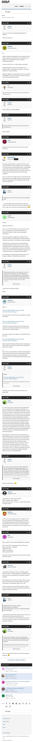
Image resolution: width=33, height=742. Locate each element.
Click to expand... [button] (16, 284)
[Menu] (4, 6)
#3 (30, 82)
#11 (30, 297)
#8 (30, 187)
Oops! (7, 689)
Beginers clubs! (9, 695)
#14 (30, 456)
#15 (30, 488)
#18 (30, 562)
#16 (30, 509)
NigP (7, 696)
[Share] (27, 23)
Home (4, 727)
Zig (6, 669)
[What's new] (26, 6)
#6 (30, 137)
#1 (30, 23)
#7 (30, 154)
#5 (30, 115)
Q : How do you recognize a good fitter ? (15, 688)
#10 (30, 261)
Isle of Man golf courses (11, 674)
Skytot (7, 676)
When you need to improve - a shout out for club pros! (18, 668)
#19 (30, 595)
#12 (30, 363)
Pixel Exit (10, 740)
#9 (30, 212)
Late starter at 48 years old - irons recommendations (18, 681)
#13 (30, 397)
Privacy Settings (6, 732)
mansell (4, 17)
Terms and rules (6, 718)
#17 (30, 532)
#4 (30, 99)
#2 (30, 43)
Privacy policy (6, 721)
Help (4, 724)
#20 (30, 626)
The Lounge (10, 669)
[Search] (29, 6)
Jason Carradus (9, 683)
